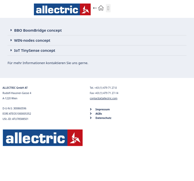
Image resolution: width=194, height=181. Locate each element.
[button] (108, 8)
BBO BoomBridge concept (38, 30)
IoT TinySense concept (34, 50)
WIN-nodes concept (32, 40)
